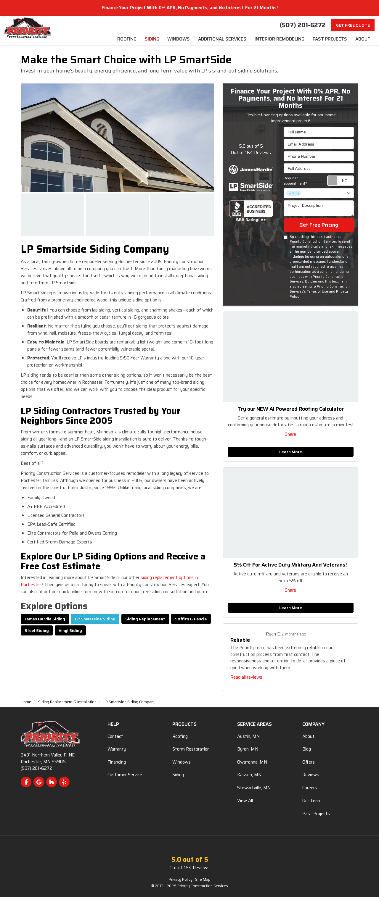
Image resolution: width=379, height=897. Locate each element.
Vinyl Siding (70, 630)
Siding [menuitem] (150, 39)
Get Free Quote (353, 25)
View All (245, 801)
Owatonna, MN (252, 762)
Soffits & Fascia (191, 619)
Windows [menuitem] (177, 39)
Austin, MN (248, 736)
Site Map (203, 880)
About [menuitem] (362, 39)
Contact (115, 736)
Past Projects (316, 813)
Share (290, 434)
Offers (308, 762)
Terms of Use (317, 292)
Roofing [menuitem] (124, 39)
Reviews (310, 775)
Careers (309, 788)
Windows (181, 762)
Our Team (312, 801)
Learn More (290, 452)
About (308, 736)
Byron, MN (247, 749)
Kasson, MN (249, 775)
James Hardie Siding (45, 619)
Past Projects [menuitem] (329, 39)
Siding (178, 775)
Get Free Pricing (318, 225)
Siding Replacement (145, 619)
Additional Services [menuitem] (221, 39)
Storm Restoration (191, 749)
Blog (306, 749)
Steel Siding (37, 630)
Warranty (116, 749)
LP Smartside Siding (95, 619)
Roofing (180, 736)
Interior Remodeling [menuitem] (278, 39)
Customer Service (124, 775)
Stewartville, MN (254, 788)
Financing (116, 762)
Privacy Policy (180, 880)
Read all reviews (246, 677)
